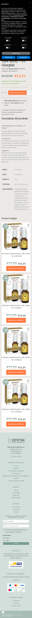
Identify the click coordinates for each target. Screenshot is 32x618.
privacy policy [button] (5, 11)
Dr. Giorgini (18, 170)
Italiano (7, 538)
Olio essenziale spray (21, 184)
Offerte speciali (16, 497)
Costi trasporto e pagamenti (16, 471)
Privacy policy (16, 473)
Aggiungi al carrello (17, 93)
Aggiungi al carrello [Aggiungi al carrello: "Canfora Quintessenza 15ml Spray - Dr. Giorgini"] (16, 320)
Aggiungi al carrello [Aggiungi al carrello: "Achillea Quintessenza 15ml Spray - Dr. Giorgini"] (16, 268)
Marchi (16, 490)
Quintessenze (18, 174)
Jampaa (10, 616)
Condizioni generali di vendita (16, 481)
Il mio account (16, 507)
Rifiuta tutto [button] (8, 57)
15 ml (16, 179)
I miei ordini (16, 509)
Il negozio (16, 468)
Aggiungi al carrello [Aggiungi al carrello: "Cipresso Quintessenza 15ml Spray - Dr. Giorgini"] (16, 372)
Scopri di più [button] (16, 53)
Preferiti (16, 512)
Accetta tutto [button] (23, 57)
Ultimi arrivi (16, 495)
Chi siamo (16, 466)
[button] (29, 2)
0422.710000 (17, 456)
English (7, 540)
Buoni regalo (16, 492)
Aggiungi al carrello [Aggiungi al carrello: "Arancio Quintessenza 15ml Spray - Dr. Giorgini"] (16, 424)
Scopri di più (16, 580)
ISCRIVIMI (16, 543)
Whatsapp (16, 600)
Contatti (16, 603)
